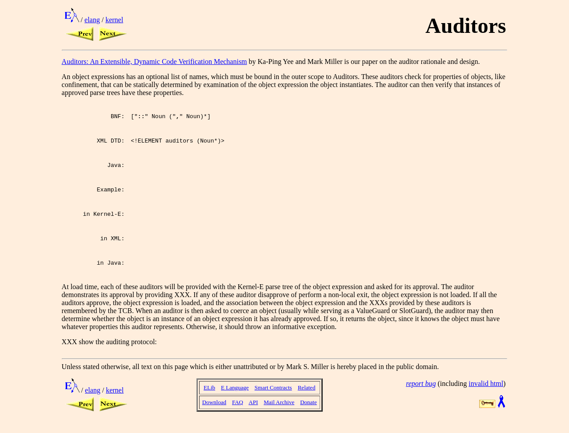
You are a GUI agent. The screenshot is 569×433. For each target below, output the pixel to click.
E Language (234, 396)
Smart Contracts (273, 396)
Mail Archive (279, 411)
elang (92, 20)
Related (307, 396)
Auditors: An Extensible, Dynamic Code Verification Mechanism (154, 61)
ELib (209, 396)
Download (214, 411)
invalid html (486, 393)
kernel (114, 20)
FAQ (237, 411)
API (253, 411)
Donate (308, 411)
